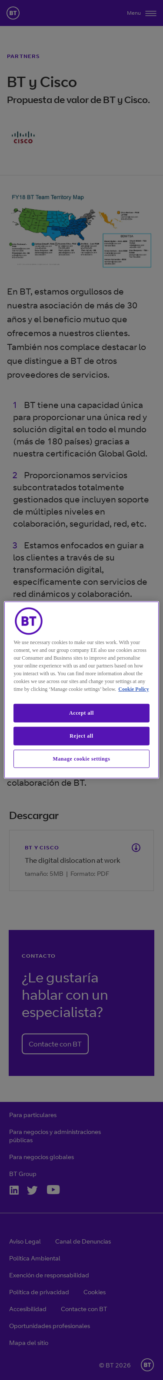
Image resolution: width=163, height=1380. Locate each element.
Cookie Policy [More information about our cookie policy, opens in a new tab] (133, 689)
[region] (81, 690)
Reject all (81, 736)
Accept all (81, 713)
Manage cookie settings (81, 758)
